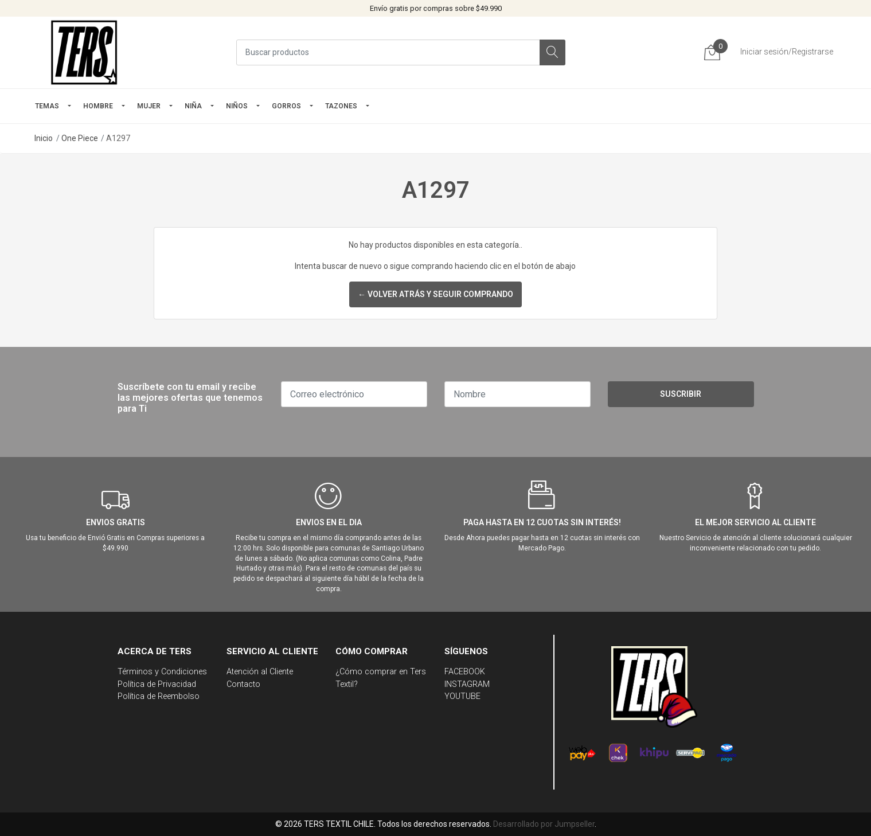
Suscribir (680, 394)
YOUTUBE (462, 696)
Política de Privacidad (157, 684)
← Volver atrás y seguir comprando (435, 294)
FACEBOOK (464, 672)
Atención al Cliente (259, 672)
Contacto (243, 684)
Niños (237, 106)
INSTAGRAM (467, 684)
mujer (149, 106)
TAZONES (341, 106)
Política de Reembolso (159, 696)
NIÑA (193, 106)
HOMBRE (98, 106)
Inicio (43, 138)
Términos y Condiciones (162, 672)
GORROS (286, 106)
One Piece (79, 138)
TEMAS (47, 106)
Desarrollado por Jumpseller (544, 824)
